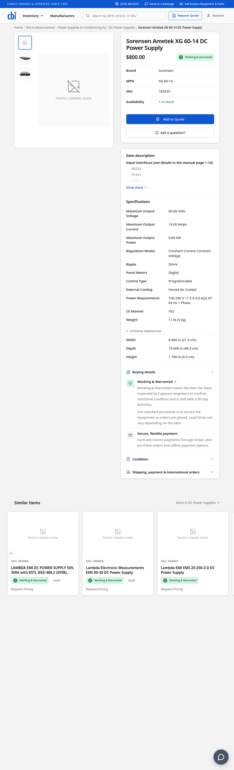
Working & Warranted (157, 382)
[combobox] (124, 15)
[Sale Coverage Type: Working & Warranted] (195, 57)
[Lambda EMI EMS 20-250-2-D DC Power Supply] (192, 554)
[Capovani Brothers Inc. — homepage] (12, 16)
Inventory (33, 15)
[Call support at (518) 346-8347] (127, 4)
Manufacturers (62, 15)
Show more (136, 187)
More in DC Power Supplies (198, 503)
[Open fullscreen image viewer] (74, 90)
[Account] (215, 15)
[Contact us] (221, 757)
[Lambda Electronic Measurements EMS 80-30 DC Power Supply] (117, 554)
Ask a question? (170, 132)
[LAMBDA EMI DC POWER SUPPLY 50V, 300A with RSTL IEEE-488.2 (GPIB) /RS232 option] (42, 554)
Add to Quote (170, 119)
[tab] (25, 43)
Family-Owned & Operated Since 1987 (37, 4)
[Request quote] (185, 15)
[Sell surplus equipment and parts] (202, 4)
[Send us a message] (159, 4)
